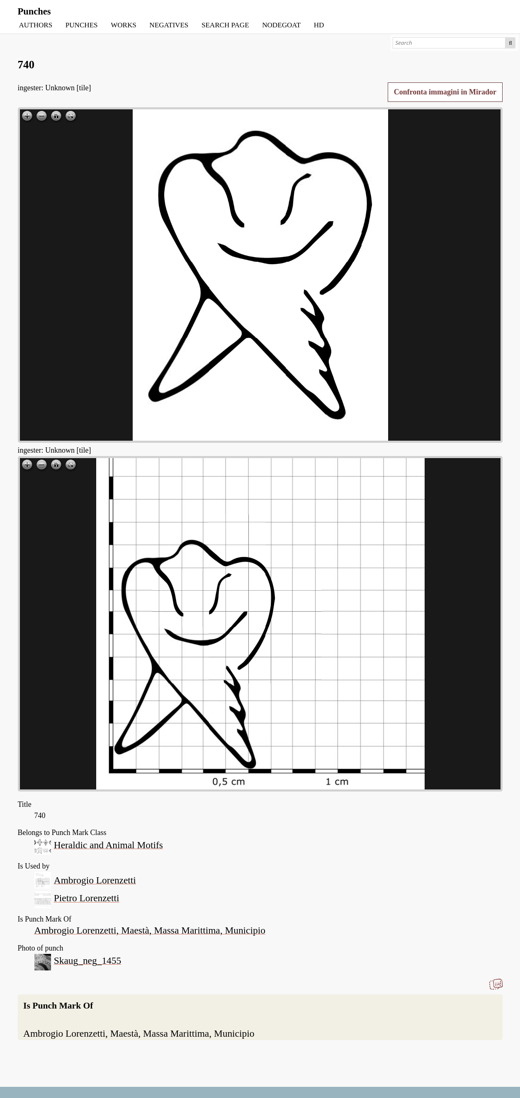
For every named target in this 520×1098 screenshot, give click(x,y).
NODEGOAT (281, 25)
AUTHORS (36, 25)
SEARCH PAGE (225, 25)
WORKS (123, 25)
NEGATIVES (168, 25)
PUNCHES (82, 25)
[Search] (449, 42)
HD (319, 25)
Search (510, 42)
